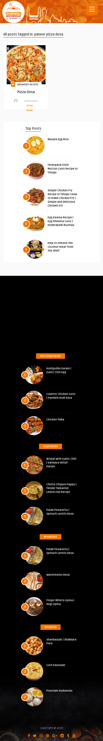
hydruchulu (31, 101)
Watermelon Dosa (58, 574)
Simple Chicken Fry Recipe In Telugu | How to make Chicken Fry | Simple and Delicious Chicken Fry (62, 198)
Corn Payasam (55, 665)
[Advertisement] (53, 315)
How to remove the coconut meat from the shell (60, 246)
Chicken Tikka (55, 419)
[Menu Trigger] (92, 9)
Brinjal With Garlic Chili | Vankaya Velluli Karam (61, 462)
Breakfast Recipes (27, 84)
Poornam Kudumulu (59, 690)
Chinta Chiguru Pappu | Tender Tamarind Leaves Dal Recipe (61, 488)
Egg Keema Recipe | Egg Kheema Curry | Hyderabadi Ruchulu (61, 221)
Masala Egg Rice (58, 139)
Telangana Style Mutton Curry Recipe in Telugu (63, 168)
